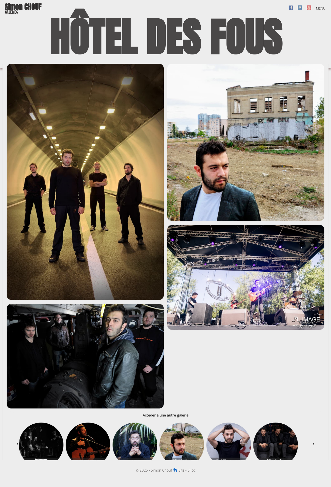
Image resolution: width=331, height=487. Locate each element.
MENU (320, 8)
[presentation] (15, 453)
